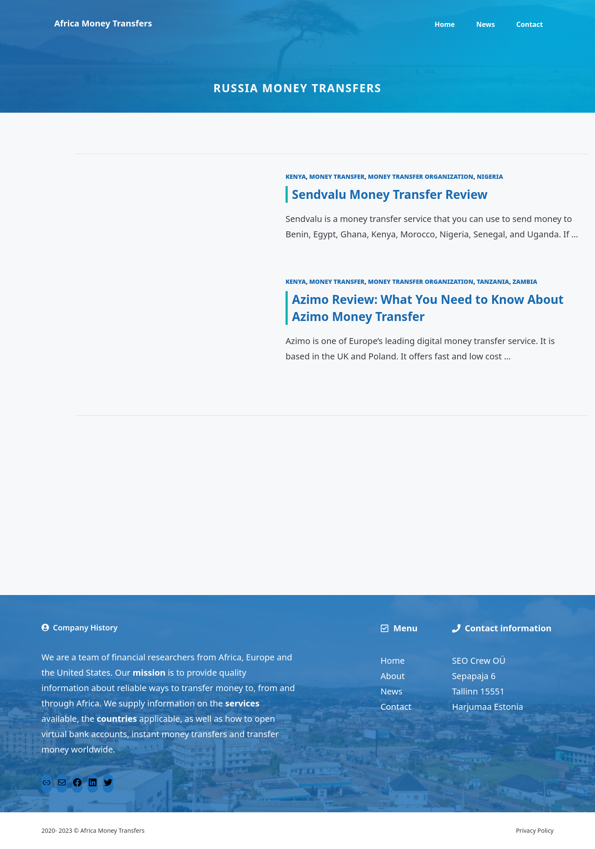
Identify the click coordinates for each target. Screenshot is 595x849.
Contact (529, 24)
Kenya (296, 176)
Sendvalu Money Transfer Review (389, 194)
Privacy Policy (535, 830)
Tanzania (493, 281)
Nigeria (490, 176)
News (485, 24)
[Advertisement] (332, 492)
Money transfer (337, 176)
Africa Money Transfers (103, 23)
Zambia (525, 281)
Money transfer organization (420, 176)
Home (445, 24)
